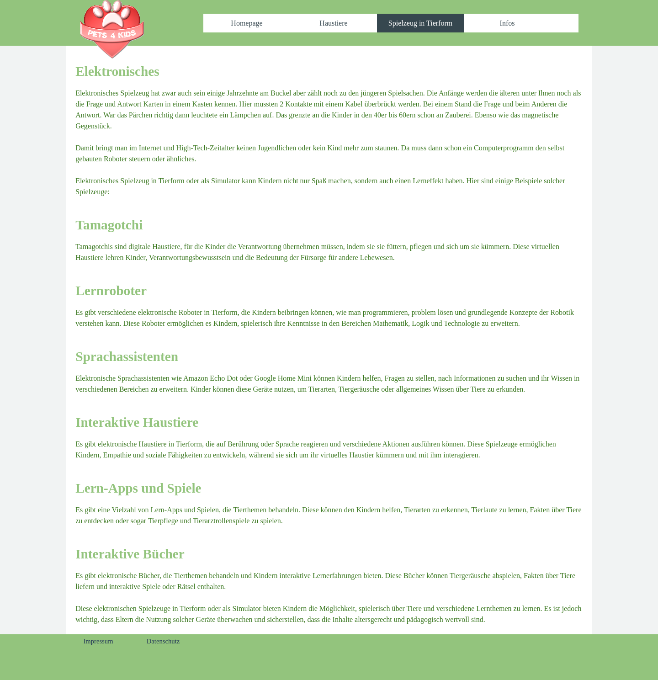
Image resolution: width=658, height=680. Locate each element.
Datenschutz (163, 641)
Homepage (246, 23)
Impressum (98, 641)
